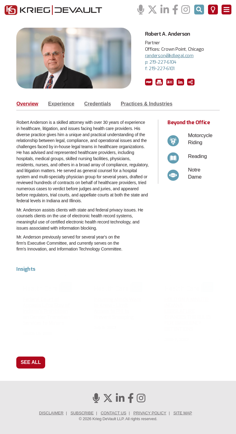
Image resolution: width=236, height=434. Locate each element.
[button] (148, 82)
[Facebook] (175, 10)
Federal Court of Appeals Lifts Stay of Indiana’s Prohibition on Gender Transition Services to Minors (46, 311)
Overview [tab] (27, 103)
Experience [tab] (61, 103)
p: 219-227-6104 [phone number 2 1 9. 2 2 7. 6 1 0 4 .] (161, 62)
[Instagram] (185, 10)
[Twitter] (152, 10)
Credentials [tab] (97, 103)
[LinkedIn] (180, 82)
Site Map (182, 413)
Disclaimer (51, 413)
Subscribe (82, 413)
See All (31, 362)
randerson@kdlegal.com (169, 56)
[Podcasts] (140, 10)
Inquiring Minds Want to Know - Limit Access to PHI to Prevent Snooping (117, 308)
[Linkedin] (164, 10)
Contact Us (113, 413)
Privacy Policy (149, 413)
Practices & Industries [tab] (146, 103)
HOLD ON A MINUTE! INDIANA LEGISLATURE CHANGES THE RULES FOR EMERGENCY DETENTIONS (187, 314)
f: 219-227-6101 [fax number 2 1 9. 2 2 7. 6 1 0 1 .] (160, 68)
